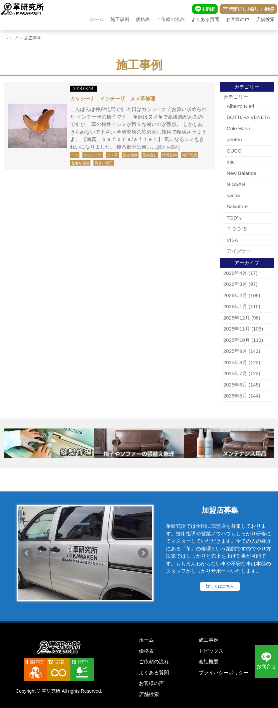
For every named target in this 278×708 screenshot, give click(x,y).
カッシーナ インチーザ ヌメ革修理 (112, 98)
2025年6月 (235, 384)
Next (143, 553)
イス (74, 155)
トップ (10, 38)
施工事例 (119, 19)
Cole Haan (238, 128)
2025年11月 (236, 329)
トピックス (211, 651)
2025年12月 (236, 318)
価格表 (143, 19)
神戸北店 (189, 155)
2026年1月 (235, 306)
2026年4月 (235, 273)
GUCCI (235, 151)
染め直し (150, 155)
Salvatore (237, 206)
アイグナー (239, 251)
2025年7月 (235, 373)
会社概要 (209, 661)
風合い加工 (103, 163)
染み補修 (130, 155)
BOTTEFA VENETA (248, 117)
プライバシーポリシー (224, 672)
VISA (232, 240)
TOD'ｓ (235, 218)
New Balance (241, 173)
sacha (233, 195)
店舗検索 (265, 19)
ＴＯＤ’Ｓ (237, 229)
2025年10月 (236, 340)
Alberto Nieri (240, 106)
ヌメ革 (112, 155)
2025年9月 (235, 351)
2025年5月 (235, 395)
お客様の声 (237, 19)
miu (231, 162)
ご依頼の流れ (171, 19)
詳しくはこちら (220, 586)
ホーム (97, 19)
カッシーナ (92, 155)
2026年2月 (235, 295)
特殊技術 (169, 155)
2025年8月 (235, 362)
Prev (27, 553)
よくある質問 (205, 19)
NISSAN (236, 184)
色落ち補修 (80, 163)
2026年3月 (235, 284)
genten (234, 139)
